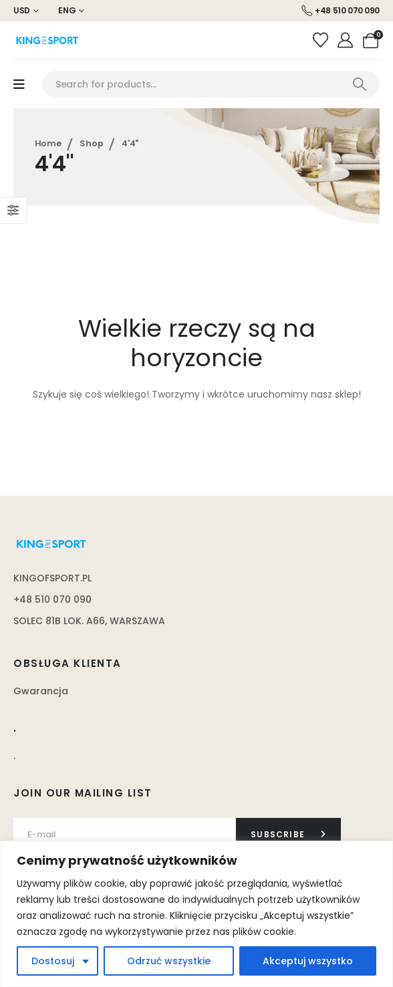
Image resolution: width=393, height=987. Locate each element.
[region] (196, 914)
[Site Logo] (46, 40)
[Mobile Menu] (19, 85)
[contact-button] (288, 834)
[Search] (359, 84)
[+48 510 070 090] (340, 11)
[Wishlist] (322, 41)
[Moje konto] (347, 41)
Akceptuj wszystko (308, 961)
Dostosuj (52, 961)
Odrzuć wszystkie (169, 961)
